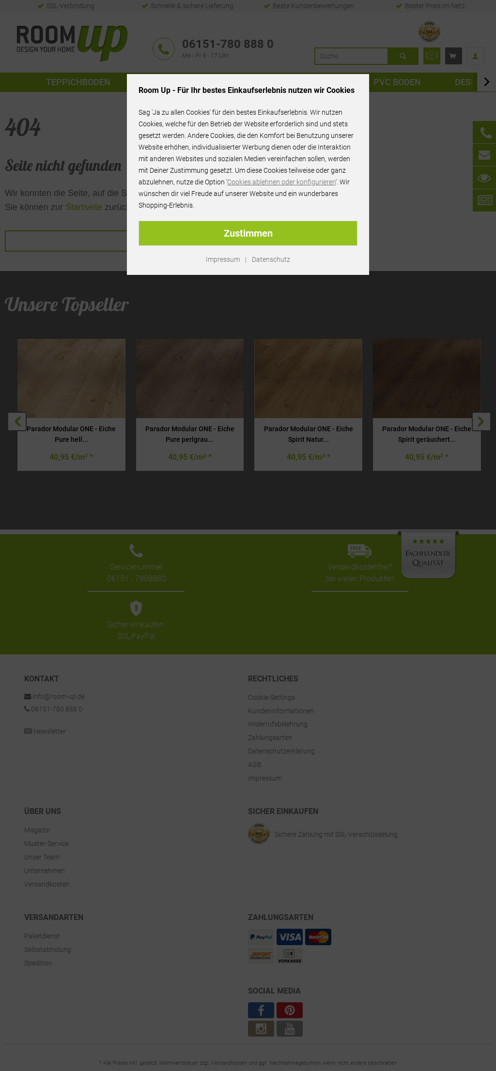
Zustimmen (248, 233)
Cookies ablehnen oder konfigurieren (281, 182)
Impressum (223, 259)
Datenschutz (271, 259)
